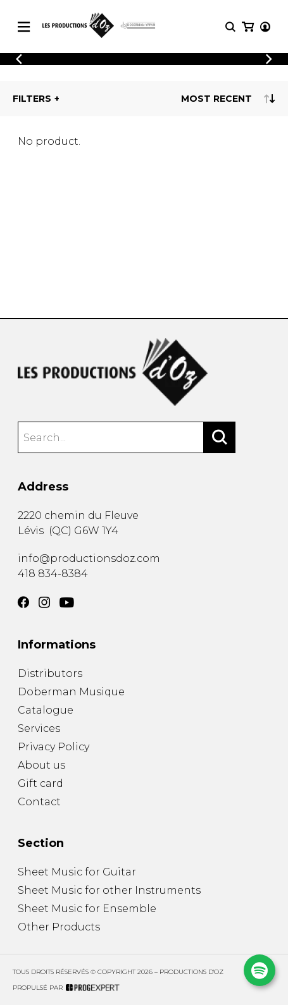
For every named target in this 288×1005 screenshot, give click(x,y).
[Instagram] (44, 602)
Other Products (59, 927)
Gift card (40, 783)
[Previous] (19, 59)
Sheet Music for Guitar (77, 872)
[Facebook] (23, 602)
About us (41, 765)
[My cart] (248, 27)
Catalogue (45, 710)
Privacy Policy (53, 747)
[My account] (265, 27)
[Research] (230, 27)
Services (39, 728)
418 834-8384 (53, 574)
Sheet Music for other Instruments (109, 890)
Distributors (50, 673)
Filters (32, 98)
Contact (39, 802)
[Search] (219, 437)
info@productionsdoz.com (89, 558)
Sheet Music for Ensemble (87, 909)
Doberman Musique (71, 692)
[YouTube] (66, 603)
